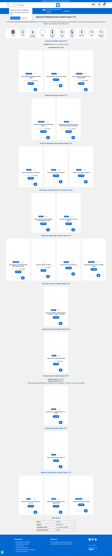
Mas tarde (24, 18)
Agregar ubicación (15, 18)
